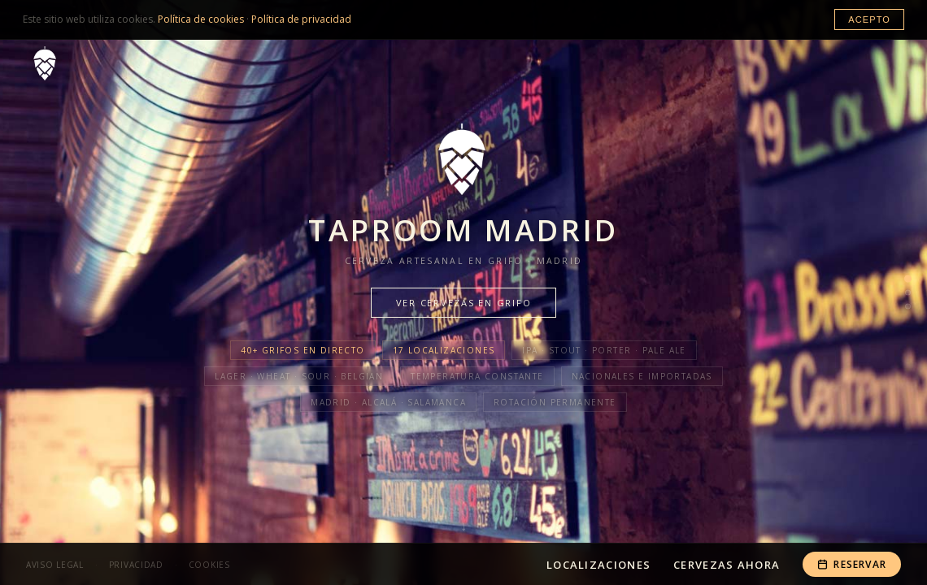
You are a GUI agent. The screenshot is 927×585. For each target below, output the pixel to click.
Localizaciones (598, 564)
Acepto (869, 19)
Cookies (209, 564)
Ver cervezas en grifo (464, 303)
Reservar (851, 564)
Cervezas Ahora (726, 564)
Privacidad (136, 564)
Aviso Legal (55, 564)
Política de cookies (201, 19)
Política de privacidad (301, 19)
